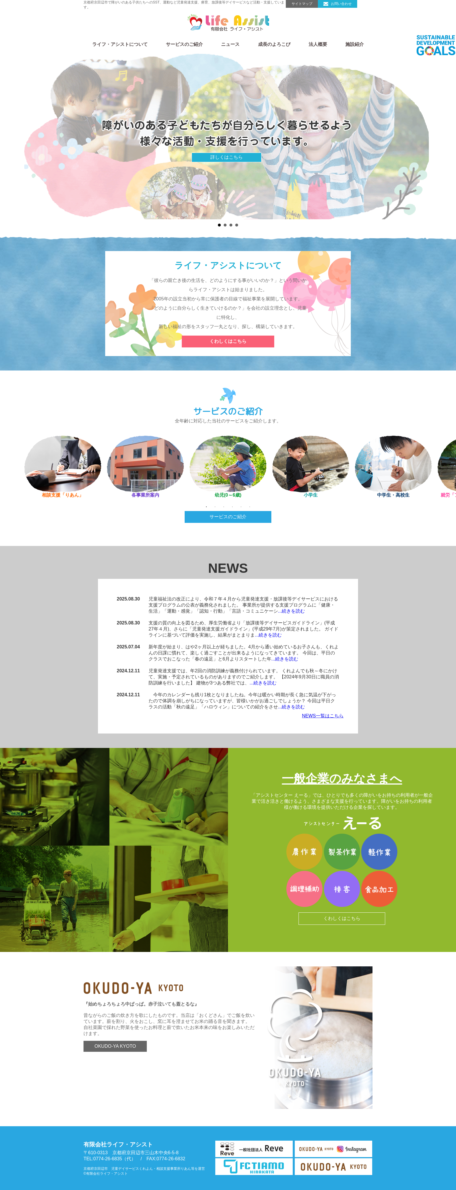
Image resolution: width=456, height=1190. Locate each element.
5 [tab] (241, 507)
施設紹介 (354, 44)
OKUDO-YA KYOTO (126, 1050)
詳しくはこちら (226, 157)
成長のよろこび (274, 44)
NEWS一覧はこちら (323, 715)
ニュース (230, 44)
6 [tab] (250, 507)
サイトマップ (301, 4)
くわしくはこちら (228, 341)
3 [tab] (224, 507)
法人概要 (318, 44)
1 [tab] (206, 507)
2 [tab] (215, 507)
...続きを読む (291, 611)
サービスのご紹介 (184, 44)
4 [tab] (232, 507)
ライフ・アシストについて (120, 44)
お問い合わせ (342, 4)
